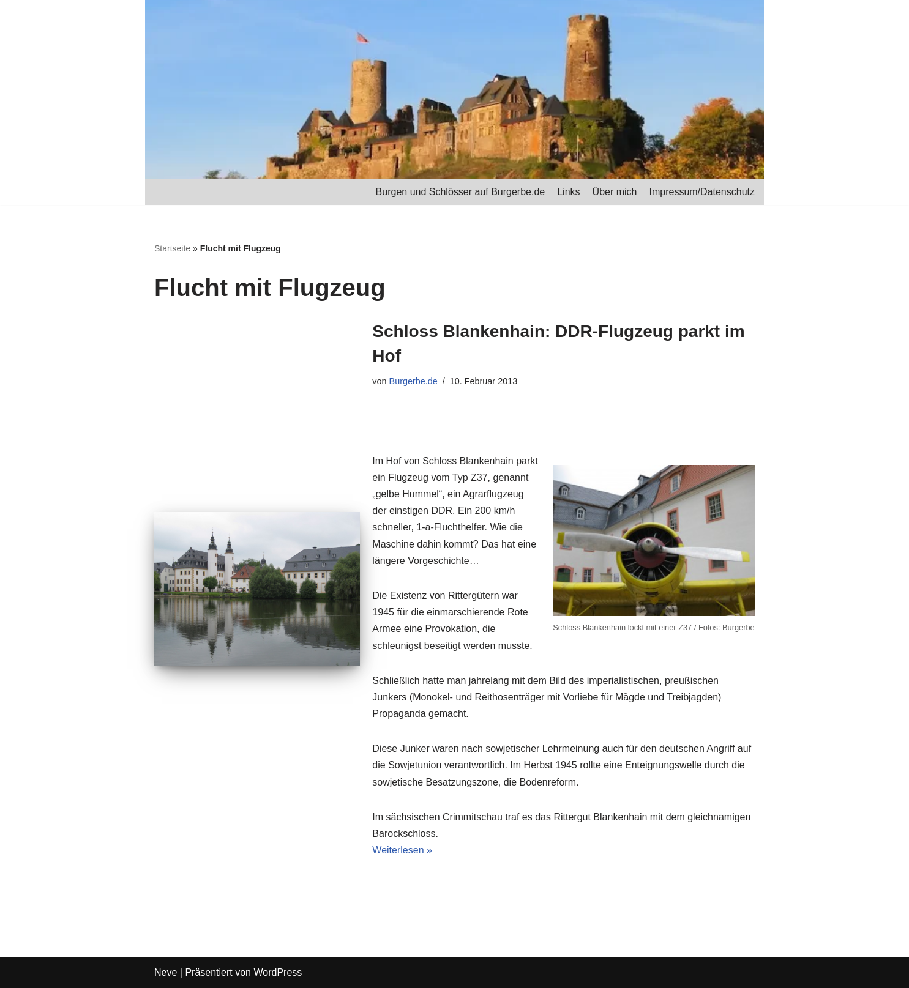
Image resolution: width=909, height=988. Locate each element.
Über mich (615, 192)
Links (568, 192)
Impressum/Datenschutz (702, 192)
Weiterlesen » (402, 850)
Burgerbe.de (413, 381)
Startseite (172, 248)
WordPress (277, 972)
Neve (165, 972)
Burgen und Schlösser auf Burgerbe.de (460, 192)
